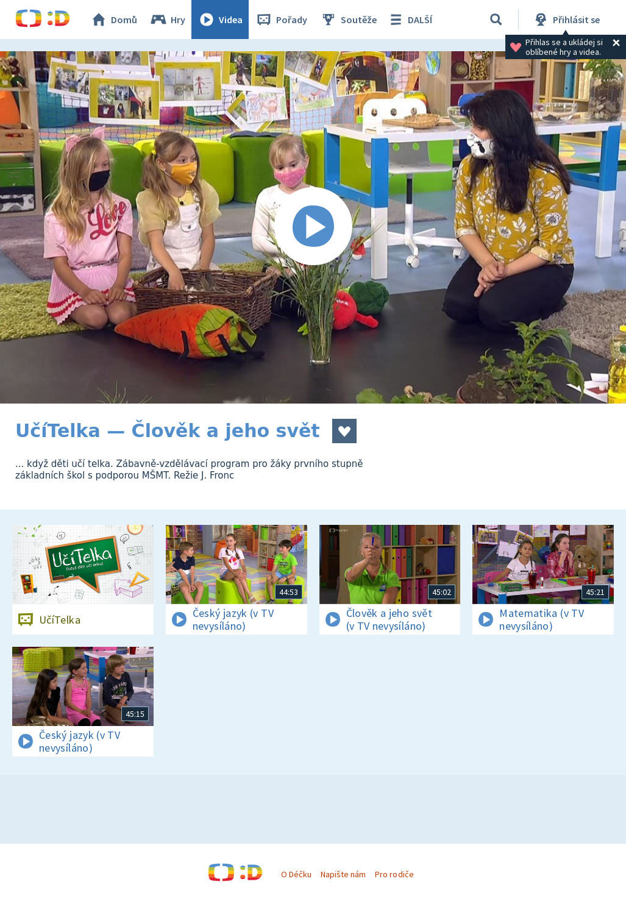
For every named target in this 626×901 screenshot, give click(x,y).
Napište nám (343, 874)
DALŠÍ (409, 19)
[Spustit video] (313, 227)
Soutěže (348, 19)
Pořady (281, 19)
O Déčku (296, 874)
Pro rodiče (394, 874)
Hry (167, 19)
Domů (113, 19)
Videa (220, 19)
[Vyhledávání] (496, 19)
